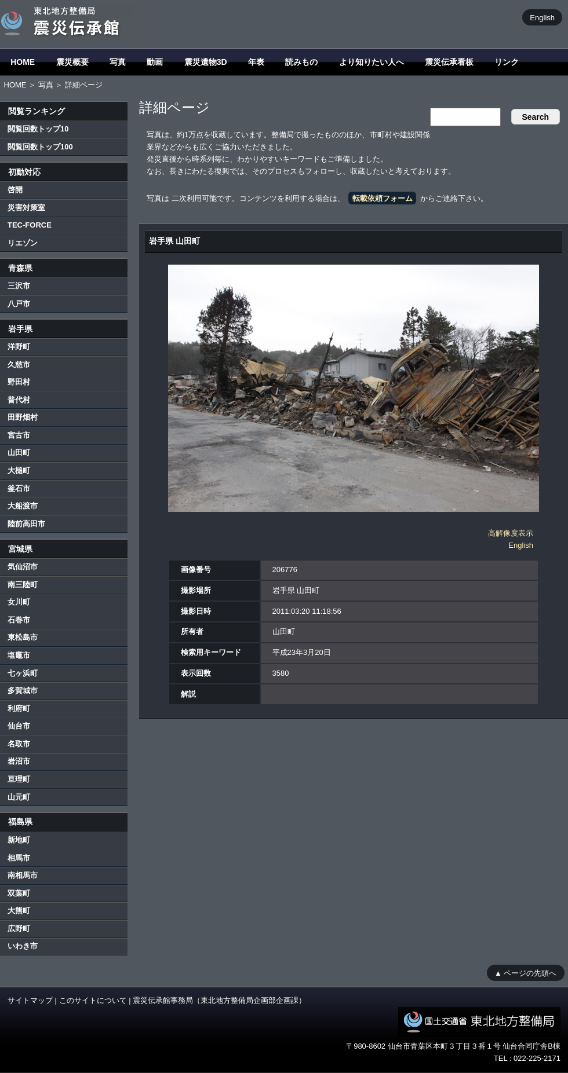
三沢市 (19, 285)
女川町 (19, 602)
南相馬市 (23, 875)
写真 (118, 62)
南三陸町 (23, 584)
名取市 (19, 743)
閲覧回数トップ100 (40, 146)
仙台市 (19, 726)
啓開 (15, 189)
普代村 (19, 399)
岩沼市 (19, 761)
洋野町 (19, 346)
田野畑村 (23, 417)
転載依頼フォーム (382, 198)
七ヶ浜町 (23, 673)
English (542, 17)
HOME (22, 62)
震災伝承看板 (449, 62)
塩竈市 (19, 655)
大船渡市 (23, 505)
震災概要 (72, 62)
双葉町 (19, 893)
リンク (506, 62)
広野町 (19, 928)
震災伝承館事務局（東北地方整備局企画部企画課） (219, 1000)
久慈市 (19, 364)
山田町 (19, 452)
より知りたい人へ (371, 62)
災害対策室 (26, 207)
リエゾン (23, 243)
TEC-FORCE (30, 225)
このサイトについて (93, 1000)
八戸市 (19, 303)
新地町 (19, 840)
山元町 (19, 797)
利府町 (19, 708)
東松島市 (23, 637)
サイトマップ (30, 1000)
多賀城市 (23, 690)
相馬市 (19, 858)
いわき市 (23, 946)
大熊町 (19, 910)
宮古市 (19, 435)
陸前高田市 (26, 523)
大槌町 (19, 470)
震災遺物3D (205, 62)
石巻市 (19, 620)
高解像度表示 (510, 533)
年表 (256, 62)
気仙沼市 (23, 566)
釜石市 (19, 488)
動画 (155, 62)
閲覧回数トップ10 (38, 128)
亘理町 (19, 779)
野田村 (19, 382)
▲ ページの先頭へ (525, 972)
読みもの (301, 62)
